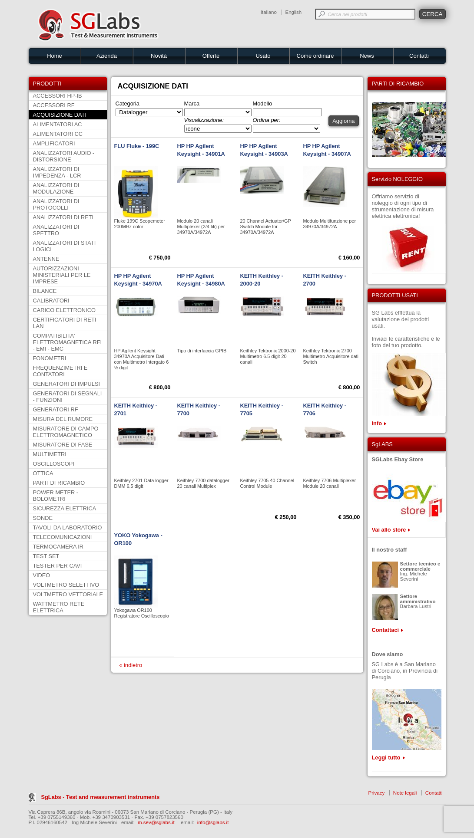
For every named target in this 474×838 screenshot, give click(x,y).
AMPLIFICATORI (54, 143)
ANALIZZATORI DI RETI (63, 217)
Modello (262, 103)
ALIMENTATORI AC (57, 124)
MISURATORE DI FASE (63, 444)
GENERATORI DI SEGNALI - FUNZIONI (67, 396)
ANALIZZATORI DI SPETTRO (56, 230)
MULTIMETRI (49, 454)
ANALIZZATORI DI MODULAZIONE (56, 188)
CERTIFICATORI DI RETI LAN (64, 322)
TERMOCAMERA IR (58, 546)
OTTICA (43, 473)
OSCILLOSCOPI (53, 463)
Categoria (128, 103)
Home (54, 56)
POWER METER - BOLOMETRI (56, 495)
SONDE (43, 518)
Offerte (211, 56)
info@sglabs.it (213, 822)
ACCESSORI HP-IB (57, 95)
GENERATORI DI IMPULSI (66, 384)
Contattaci (385, 630)
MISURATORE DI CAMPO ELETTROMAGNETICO (66, 431)
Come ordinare (315, 56)
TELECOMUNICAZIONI (62, 537)
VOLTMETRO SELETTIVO (66, 585)
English (293, 12)
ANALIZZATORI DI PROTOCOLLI (56, 204)
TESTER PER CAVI (57, 565)
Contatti (419, 56)
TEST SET (46, 556)
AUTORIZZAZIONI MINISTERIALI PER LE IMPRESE (62, 275)
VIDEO (41, 575)
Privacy (376, 792)
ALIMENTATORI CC (58, 134)
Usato (263, 56)
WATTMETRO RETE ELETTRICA (59, 607)
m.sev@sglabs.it (156, 822)
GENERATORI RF (55, 409)
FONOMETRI (49, 358)
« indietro (131, 665)
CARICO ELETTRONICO (64, 310)
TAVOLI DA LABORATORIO (67, 527)
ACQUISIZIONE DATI (59, 115)
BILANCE (45, 291)
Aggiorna (343, 121)
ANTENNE (46, 259)
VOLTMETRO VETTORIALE (68, 594)
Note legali (405, 792)
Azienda (106, 56)
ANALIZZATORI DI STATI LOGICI (64, 246)
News (367, 56)
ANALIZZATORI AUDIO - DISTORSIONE (64, 156)
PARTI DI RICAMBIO (59, 483)
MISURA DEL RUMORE (63, 419)
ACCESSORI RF (54, 105)
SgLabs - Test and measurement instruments (100, 797)
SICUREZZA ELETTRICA (64, 508)
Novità (159, 56)
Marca (192, 103)
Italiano (269, 12)
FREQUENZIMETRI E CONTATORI (60, 371)
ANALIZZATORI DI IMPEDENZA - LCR (57, 172)
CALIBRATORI (51, 300)
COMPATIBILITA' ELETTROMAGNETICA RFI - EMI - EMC (67, 342)
